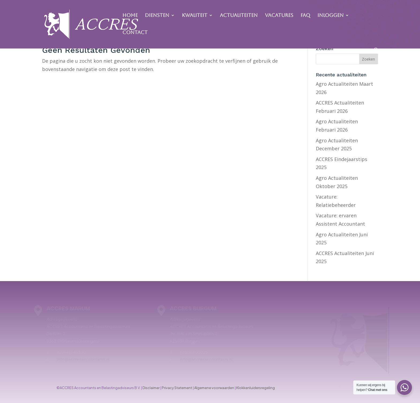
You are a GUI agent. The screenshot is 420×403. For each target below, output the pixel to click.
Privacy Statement (177, 388)
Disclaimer (151, 388)
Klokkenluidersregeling (255, 388)
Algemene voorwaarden (214, 388)
